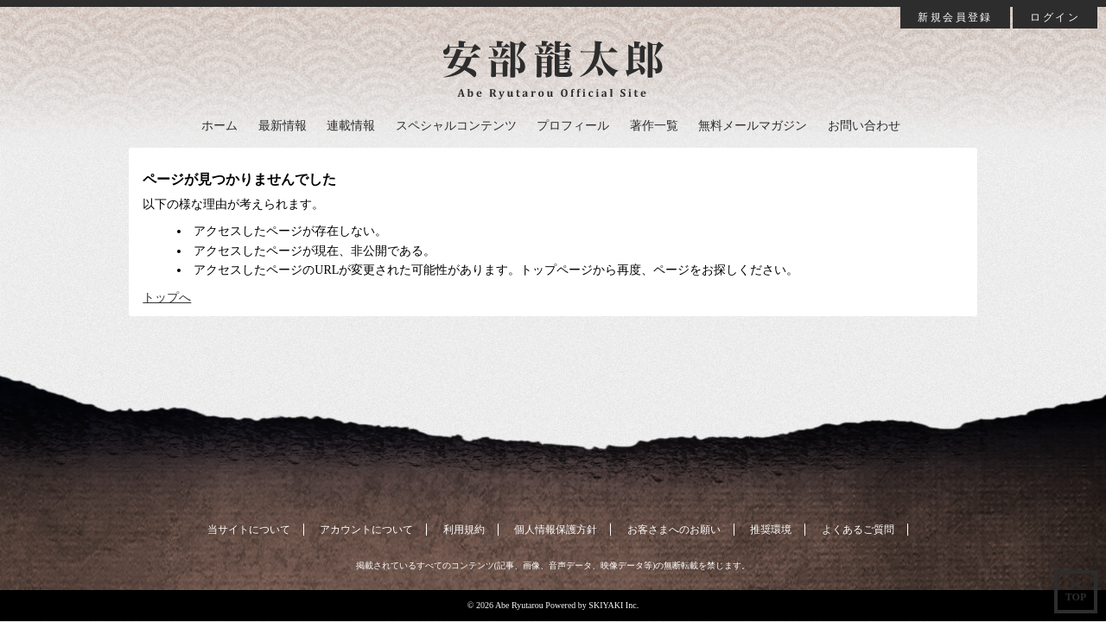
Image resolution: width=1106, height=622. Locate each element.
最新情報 (282, 125)
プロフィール (573, 125)
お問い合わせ (864, 125)
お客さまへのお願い (674, 530)
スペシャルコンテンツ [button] (456, 125)
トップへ (167, 297)
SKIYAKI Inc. (613, 605)
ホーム (219, 125)
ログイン (1055, 17)
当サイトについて (248, 530)
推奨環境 (770, 530)
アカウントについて (366, 530)
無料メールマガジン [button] (752, 125)
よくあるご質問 (858, 530)
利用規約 (464, 530)
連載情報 (351, 125)
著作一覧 (654, 125)
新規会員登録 (955, 17)
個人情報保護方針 (555, 530)
